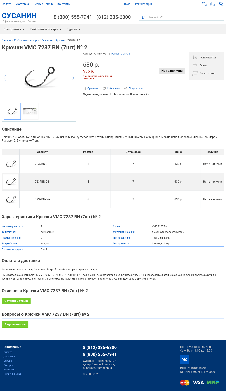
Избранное (112, 88)
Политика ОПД (12, 373)
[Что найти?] (181, 17)
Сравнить (91, 88)
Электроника (12, 29)
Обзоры (8, 365)
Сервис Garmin (43, 4)
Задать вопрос (15, 324)
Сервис (8, 360)
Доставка (22, 4)
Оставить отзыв (120, 53)
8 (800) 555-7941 (73, 17)
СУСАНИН (19, 17)
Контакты (63, 4)
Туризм (72, 29)
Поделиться (133, 88)
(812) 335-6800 (113, 17)
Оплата (6, 4)
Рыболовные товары (44, 29)
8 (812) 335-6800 (100, 347)
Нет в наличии (172, 71)
